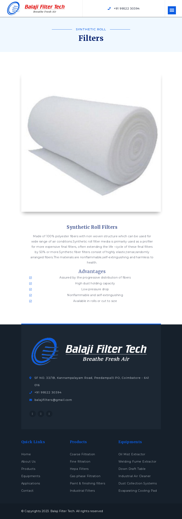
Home (26, 454)
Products (28, 469)
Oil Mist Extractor (131, 454)
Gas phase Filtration (85, 476)
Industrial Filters (82, 491)
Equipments (30, 476)
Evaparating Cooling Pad (137, 491)
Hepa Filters (79, 469)
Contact (27, 491)
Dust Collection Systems (137, 483)
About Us (28, 461)
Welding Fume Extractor (137, 461)
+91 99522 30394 (123, 8)
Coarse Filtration (82, 454)
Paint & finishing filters (87, 483)
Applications (30, 483)
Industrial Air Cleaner (134, 476)
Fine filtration (80, 461)
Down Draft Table (132, 469)
